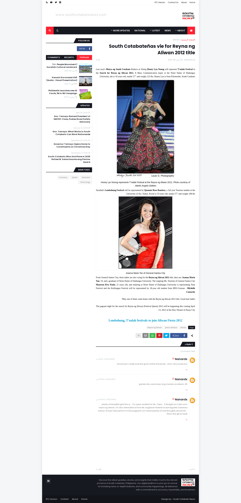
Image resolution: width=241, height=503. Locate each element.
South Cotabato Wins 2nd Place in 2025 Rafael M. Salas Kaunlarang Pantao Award (69, 159)
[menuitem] (191, 30)
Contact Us (173, 2)
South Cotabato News (184, 499)
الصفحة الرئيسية (188, 39)
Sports (74, 177)
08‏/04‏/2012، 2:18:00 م (105, 359)
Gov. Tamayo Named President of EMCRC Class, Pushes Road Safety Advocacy (72, 119)
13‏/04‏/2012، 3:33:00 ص (105, 379)
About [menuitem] (181, 30)
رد (186, 369)
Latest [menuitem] (156, 30)
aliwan (176, 39)
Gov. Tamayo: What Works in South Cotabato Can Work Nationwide (71, 133)
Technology (85, 182)
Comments (53, 57)
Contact (65, 499)
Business (86, 177)
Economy (63, 177)
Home (192, 2)
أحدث (191, 469)
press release (171, 327)
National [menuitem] (140, 30)
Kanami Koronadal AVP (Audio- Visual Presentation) (61, 79)
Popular (84, 57)
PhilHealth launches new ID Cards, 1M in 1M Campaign (62, 92)
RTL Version (160, 2)
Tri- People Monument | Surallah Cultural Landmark (62, 66)
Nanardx (181, 359)
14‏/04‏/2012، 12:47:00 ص (106, 399)
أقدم (99, 469)
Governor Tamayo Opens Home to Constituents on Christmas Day (72, 145)
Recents (69, 57)
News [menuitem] (168, 30)
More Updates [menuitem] (121, 30)
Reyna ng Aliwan (155, 327)
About (184, 2)
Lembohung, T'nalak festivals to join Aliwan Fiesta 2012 (145, 320)
